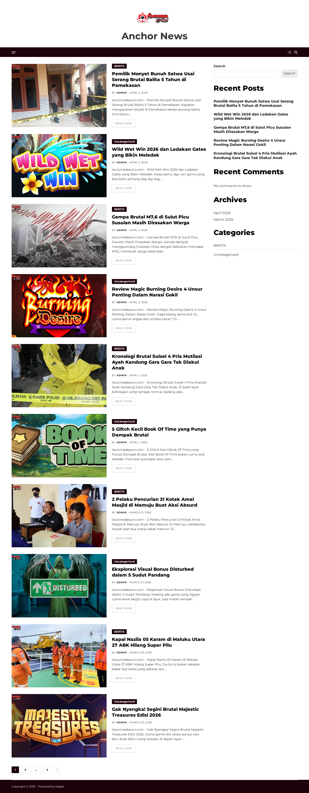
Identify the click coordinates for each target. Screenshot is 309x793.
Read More (124, 123)
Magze (59, 786)
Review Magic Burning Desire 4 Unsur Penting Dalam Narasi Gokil (157, 292)
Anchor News (154, 36)
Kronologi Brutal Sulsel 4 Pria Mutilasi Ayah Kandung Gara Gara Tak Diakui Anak (157, 362)
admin (121, 92)
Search (219, 66)
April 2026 (222, 213)
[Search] (295, 52)
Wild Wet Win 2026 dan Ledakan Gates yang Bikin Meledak (251, 116)
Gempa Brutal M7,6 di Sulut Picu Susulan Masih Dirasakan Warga (252, 129)
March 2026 (223, 219)
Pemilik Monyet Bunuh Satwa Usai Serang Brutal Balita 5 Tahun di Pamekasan (153, 79)
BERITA (119, 66)
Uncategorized (124, 141)
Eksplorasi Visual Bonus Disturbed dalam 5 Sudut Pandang (153, 572)
